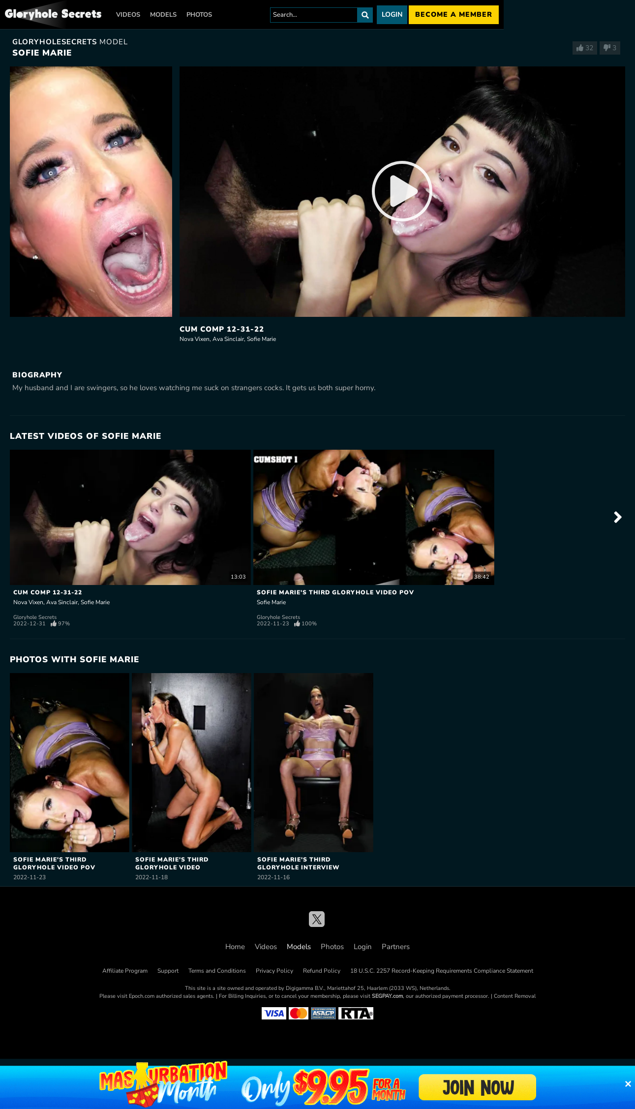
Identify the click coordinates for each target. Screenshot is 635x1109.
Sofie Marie (261, 339)
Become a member (453, 14)
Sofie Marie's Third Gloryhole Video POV (335, 592)
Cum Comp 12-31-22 (222, 329)
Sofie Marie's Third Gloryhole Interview (298, 863)
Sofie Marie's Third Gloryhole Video (172, 863)
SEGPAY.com (387, 996)
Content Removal (515, 996)
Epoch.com (141, 996)
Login (392, 14)
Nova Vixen (195, 339)
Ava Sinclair (228, 339)
